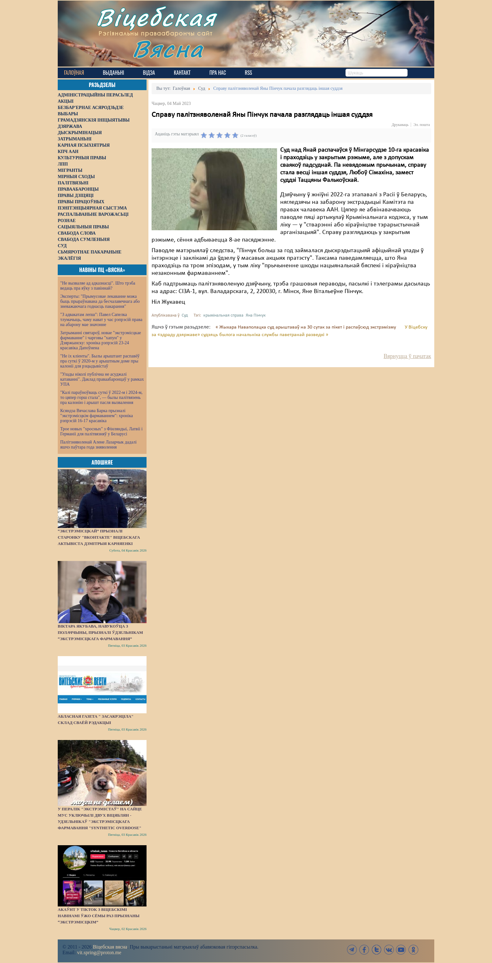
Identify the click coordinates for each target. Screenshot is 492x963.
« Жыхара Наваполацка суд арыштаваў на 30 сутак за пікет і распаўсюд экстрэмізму (306, 327)
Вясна (167, 48)
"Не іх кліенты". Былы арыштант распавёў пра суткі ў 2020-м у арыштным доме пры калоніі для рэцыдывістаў (100, 361)
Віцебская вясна (110, 946)
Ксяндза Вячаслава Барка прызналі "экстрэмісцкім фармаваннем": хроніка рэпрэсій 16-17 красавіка (96, 415)
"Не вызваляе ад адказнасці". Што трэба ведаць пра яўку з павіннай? (97, 286)
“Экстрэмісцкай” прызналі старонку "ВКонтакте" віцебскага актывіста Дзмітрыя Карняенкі (99, 537)
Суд (185, 315)
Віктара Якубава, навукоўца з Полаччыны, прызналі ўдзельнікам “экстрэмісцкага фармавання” (100, 632)
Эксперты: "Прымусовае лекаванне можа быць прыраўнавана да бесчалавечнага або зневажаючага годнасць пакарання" (100, 301)
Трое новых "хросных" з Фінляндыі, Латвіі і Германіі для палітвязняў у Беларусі (101, 431)
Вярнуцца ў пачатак (407, 356)
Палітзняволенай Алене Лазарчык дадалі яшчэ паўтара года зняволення (98, 444)
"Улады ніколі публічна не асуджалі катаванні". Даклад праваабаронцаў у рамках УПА (102, 379)
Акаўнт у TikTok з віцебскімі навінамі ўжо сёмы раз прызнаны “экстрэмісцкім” (99, 915)
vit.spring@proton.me (99, 952)
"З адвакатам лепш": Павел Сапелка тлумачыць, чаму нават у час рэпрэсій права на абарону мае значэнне (101, 319)
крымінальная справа (223, 315)
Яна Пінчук (256, 315)
